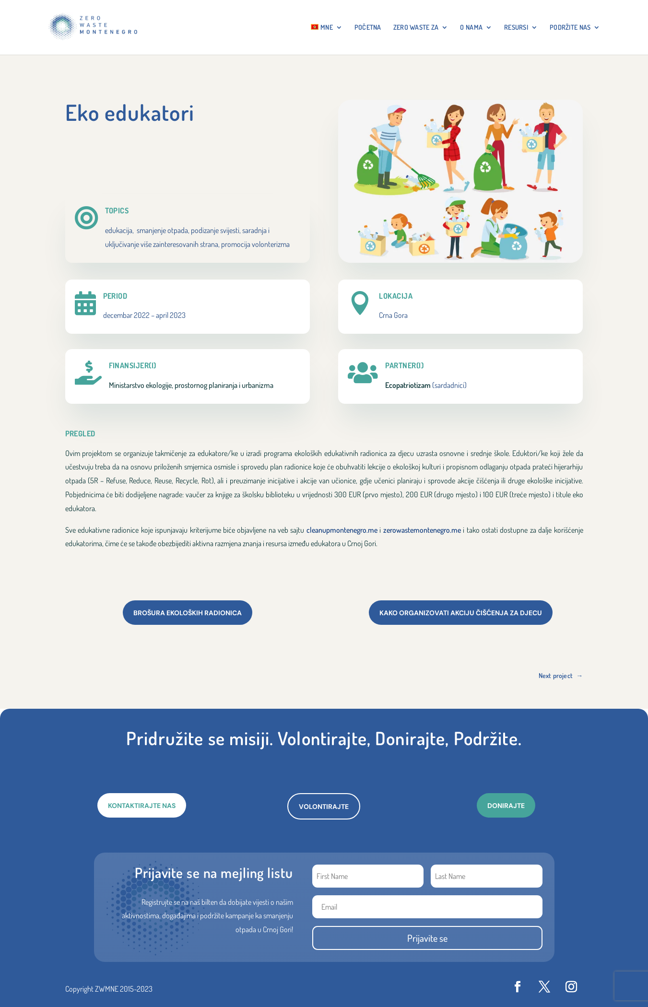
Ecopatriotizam (408, 385)
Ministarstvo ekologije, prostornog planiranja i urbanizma (191, 385)
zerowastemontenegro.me (422, 530)
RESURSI (516, 27)
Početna (367, 27)
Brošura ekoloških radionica (187, 613)
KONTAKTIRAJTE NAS (142, 805)
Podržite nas (570, 27)
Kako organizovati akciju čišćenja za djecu (460, 613)
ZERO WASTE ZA (416, 27)
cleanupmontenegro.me (341, 530)
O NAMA (471, 27)
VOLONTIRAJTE (324, 806)
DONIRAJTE (506, 805)
